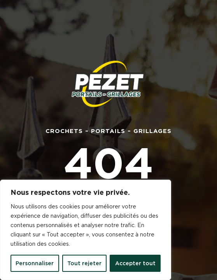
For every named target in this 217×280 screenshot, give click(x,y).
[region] (85, 230)
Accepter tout (135, 263)
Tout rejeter (84, 263)
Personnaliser (35, 263)
